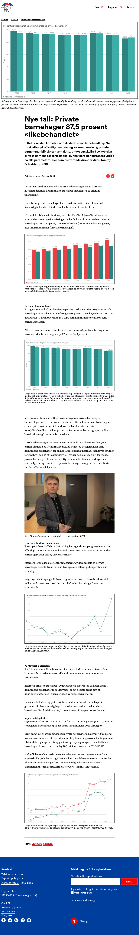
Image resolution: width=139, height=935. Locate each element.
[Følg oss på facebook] (3, 920)
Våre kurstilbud (83, 892)
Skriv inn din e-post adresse (86, 876)
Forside (4, 19)
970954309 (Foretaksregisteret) (19, 895)
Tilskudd (37, 843)
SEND (129, 881)
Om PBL (6, 903)
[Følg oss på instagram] (23, 920)
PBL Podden (8, 911)
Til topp (83, 921)
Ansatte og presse (11, 907)
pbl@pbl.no (17, 878)
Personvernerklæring (83, 900)
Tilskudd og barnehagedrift (33, 19)
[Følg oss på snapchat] (29, 920)
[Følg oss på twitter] (10, 920)
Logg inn (115, 7)
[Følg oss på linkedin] (16, 920)
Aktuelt (14, 19)
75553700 (17, 874)
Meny (132, 7)
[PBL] (7, 11)
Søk (99, 7)
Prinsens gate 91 (10, 882)
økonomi (48, 843)
